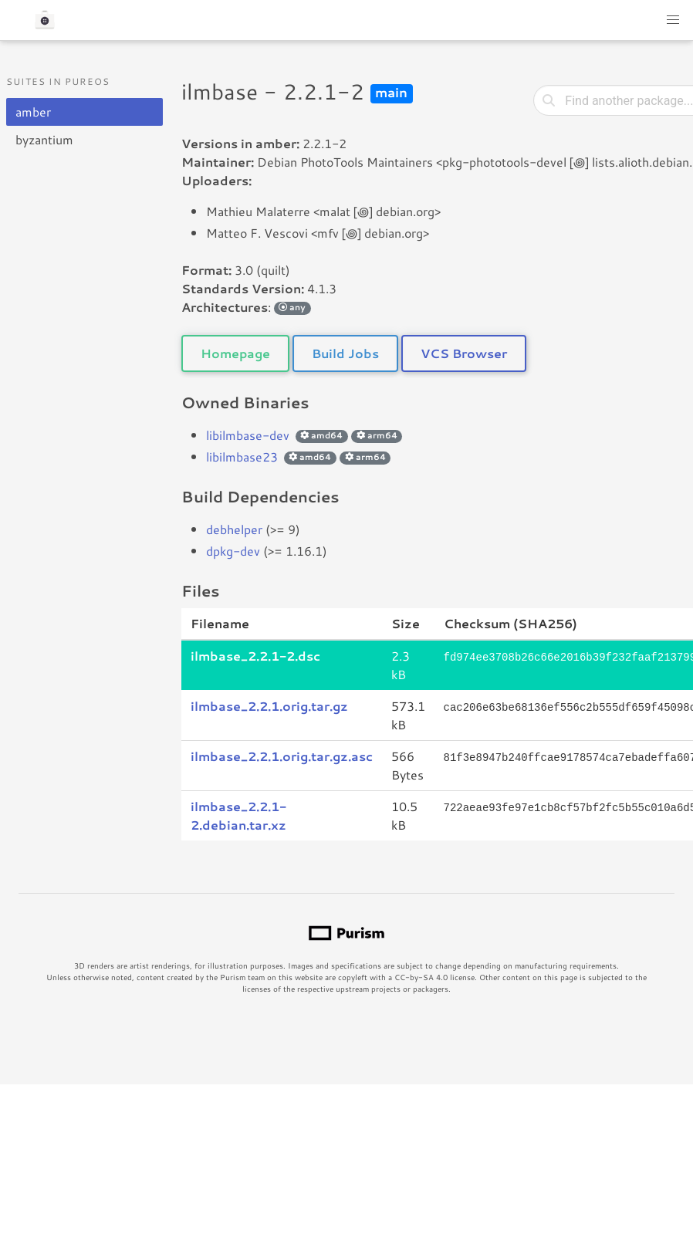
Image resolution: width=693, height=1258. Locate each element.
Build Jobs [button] (345, 353)
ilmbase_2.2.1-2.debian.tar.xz (238, 815)
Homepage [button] (235, 353)
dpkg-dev (233, 551)
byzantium (44, 139)
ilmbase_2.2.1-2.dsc (255, 656)
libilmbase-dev (247, 435)
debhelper (234, 529)
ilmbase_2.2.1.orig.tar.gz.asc (282, 756)
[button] (673, 20)
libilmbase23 (242, 456)
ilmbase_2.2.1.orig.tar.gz (269, 706)
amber (33, 111)
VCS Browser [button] (464, 353)
